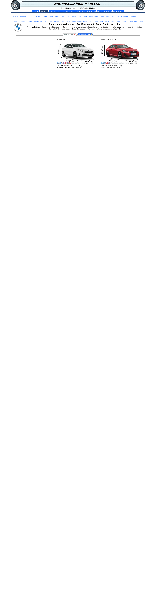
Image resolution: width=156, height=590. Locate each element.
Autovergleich (80, 11)
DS (68, 15)
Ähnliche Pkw (91, 11)
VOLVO (141, 20)
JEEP (107, 15)
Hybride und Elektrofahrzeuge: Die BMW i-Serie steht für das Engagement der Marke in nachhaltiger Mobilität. (57, 475)
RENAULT (85, 20)
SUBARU (107, 20)
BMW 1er (48, 467)
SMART (102, 20)
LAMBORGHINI (124, 15)
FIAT (80, 15)
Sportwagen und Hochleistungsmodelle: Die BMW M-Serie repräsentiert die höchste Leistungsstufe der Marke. (58, 473)
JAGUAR (102, 15)
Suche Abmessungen (104, 11)
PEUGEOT (74, 20)
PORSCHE (79, 20)
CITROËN (51, 15)
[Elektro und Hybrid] (67, 11)
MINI (51, 20)
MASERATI (23, 20)
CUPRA (57, 15)
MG (45, 20)
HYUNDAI (96, 15)
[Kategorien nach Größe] (54, 11)
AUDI (30, 15)
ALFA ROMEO (15, 15)
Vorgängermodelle (85, 34)
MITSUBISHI (57, 20)
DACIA (63, 15)
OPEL (68, 20)
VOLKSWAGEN (133, 20)
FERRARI (74, 15)
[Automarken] (44, 11)
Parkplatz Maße (118, 11)
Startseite (35, 11)
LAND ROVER (133, 15)
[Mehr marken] (141, 15)
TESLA (118, 20)
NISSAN (63, 20)
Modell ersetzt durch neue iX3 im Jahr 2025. (28, 539)
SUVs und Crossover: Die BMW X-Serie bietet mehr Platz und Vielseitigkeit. (44, 471)
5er (59, 469)
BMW (45, 15)
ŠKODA (96, 20)
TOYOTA (125, 20)
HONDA (91, 15)
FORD (85, 15)
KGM (112, 15)
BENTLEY (38, 15)
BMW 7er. (129, 469)
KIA (118, 15)
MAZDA (30, 20)
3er (53, 469)
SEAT (91, 20)
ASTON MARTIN (23, 15)
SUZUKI (112, 20)
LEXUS (15, 20)
